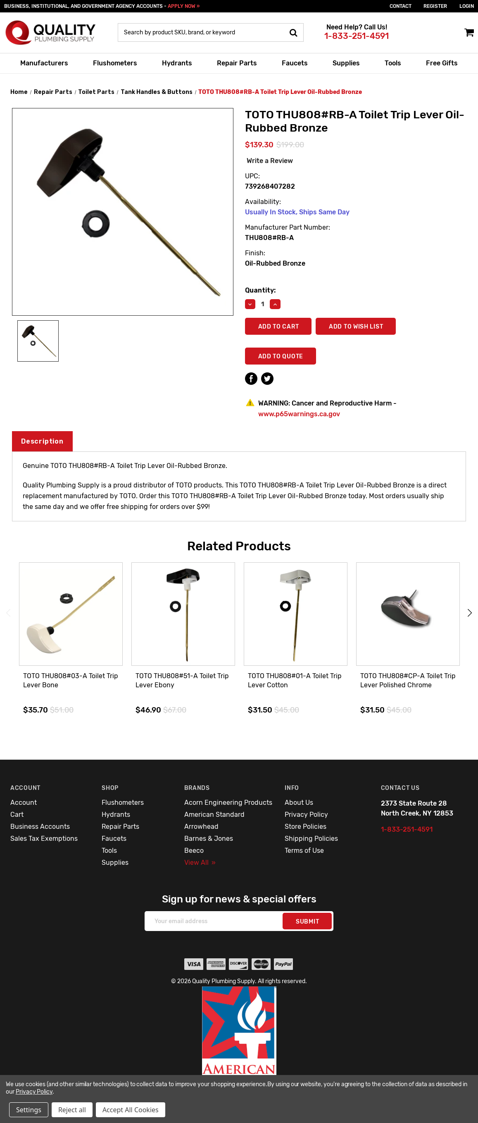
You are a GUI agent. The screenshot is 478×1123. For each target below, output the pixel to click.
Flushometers (115, 63)
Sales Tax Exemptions (44, 838)
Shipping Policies (311, 838)
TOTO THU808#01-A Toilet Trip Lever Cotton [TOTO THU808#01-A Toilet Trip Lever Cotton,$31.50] (295, 680)
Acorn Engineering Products (228, 802)
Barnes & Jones (208, 838)
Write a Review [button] (270, 161)
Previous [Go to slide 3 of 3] (8, 613)
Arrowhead (201, 826)
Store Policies (305, 826)
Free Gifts (442, 63)
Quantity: (260, 290)
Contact (400, 6)
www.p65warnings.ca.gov (299, 414)
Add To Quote (280, 356)
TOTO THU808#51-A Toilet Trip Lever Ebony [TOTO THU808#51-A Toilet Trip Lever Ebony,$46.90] (182, 680)
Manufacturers (44, 63)
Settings (28, 1109)
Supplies (346, 63)
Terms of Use (304, 850)
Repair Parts (237, 63)
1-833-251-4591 (356, 36)
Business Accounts (40, 826)
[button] (239, 1048)
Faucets (295, 63)
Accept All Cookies (130, 1109)
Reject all (72, 1109)
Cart (17, 814)
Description (42, 441)
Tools (393, 63)
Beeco (194, 850)
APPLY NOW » (184, 6)
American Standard (214, 814)
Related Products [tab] (239, 546)
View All (200, 862)
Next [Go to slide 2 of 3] (470, 613)
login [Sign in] (466, 6)
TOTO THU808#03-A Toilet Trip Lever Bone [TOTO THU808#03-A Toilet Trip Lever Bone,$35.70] (70, 680)
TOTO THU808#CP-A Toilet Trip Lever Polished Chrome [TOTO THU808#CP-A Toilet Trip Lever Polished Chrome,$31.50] (408, 680)
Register (435, 6)
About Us (299, 802)
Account (23, 802)
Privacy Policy (306, 814)
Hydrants (177, 63)
